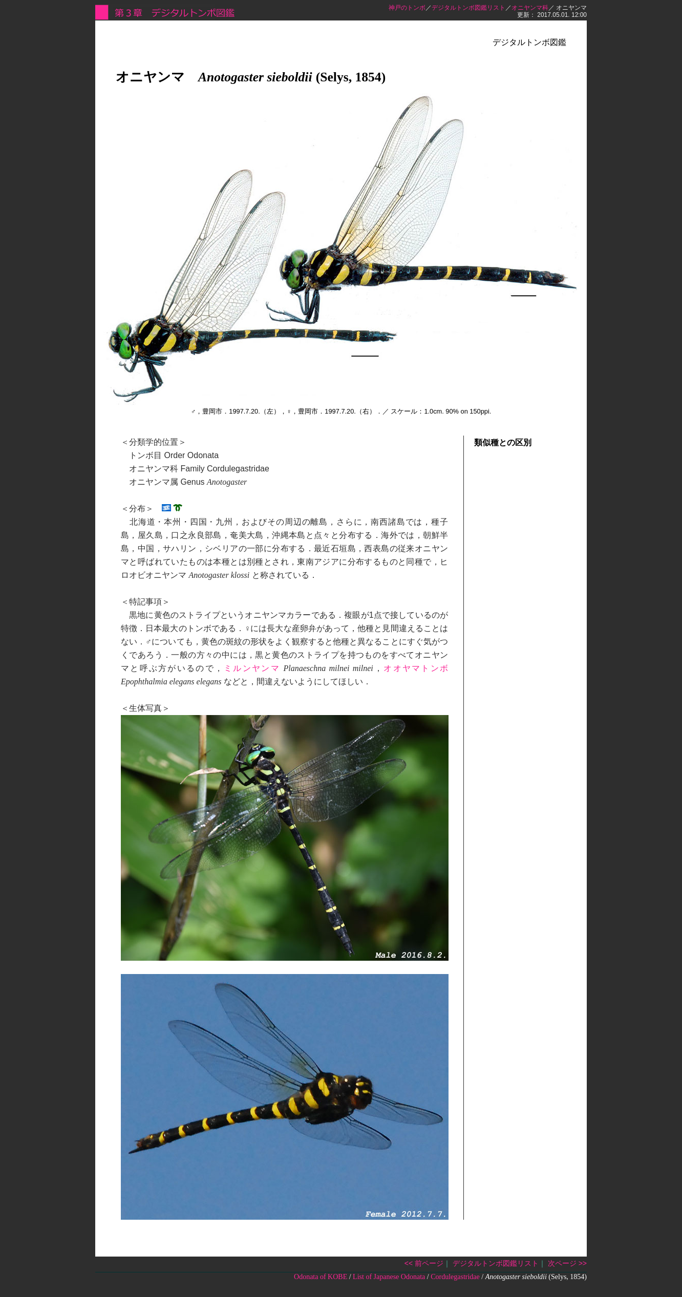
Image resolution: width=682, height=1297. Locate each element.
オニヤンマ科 (529, 7)
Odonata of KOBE (320, 1277)
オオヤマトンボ (415, 668)
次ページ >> (567, 1263)
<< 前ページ (423, 1263)
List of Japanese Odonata (389, 1277)
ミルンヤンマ (252, 668)
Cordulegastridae (455, 1277)
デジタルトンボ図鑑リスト (468, 7)
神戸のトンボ (407, 7)
